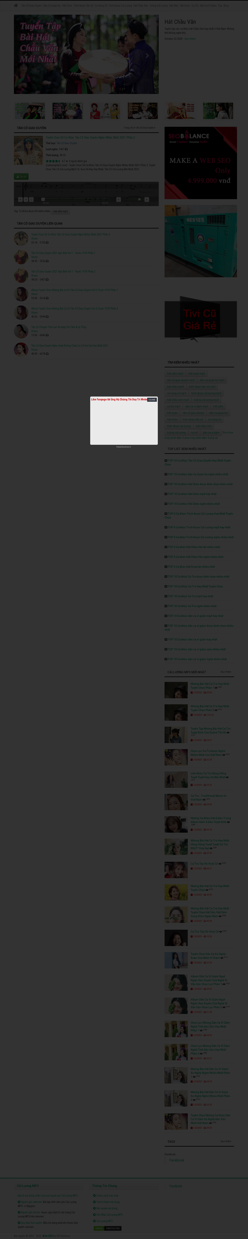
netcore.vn (127, 447)
